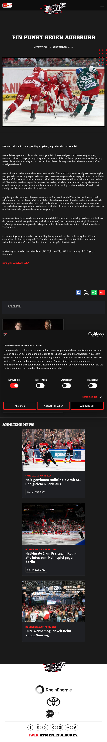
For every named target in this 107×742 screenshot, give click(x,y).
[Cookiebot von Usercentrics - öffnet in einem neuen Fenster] (90, 334)
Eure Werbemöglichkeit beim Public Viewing (48, 633)
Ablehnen (20, 405)
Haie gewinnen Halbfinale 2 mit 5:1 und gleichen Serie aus (53, 482)
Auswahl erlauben (53, 405)
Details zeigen (89, 396)
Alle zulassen (87, 405)
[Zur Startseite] (53, 8)
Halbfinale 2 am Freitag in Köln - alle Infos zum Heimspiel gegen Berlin (51, 557)
